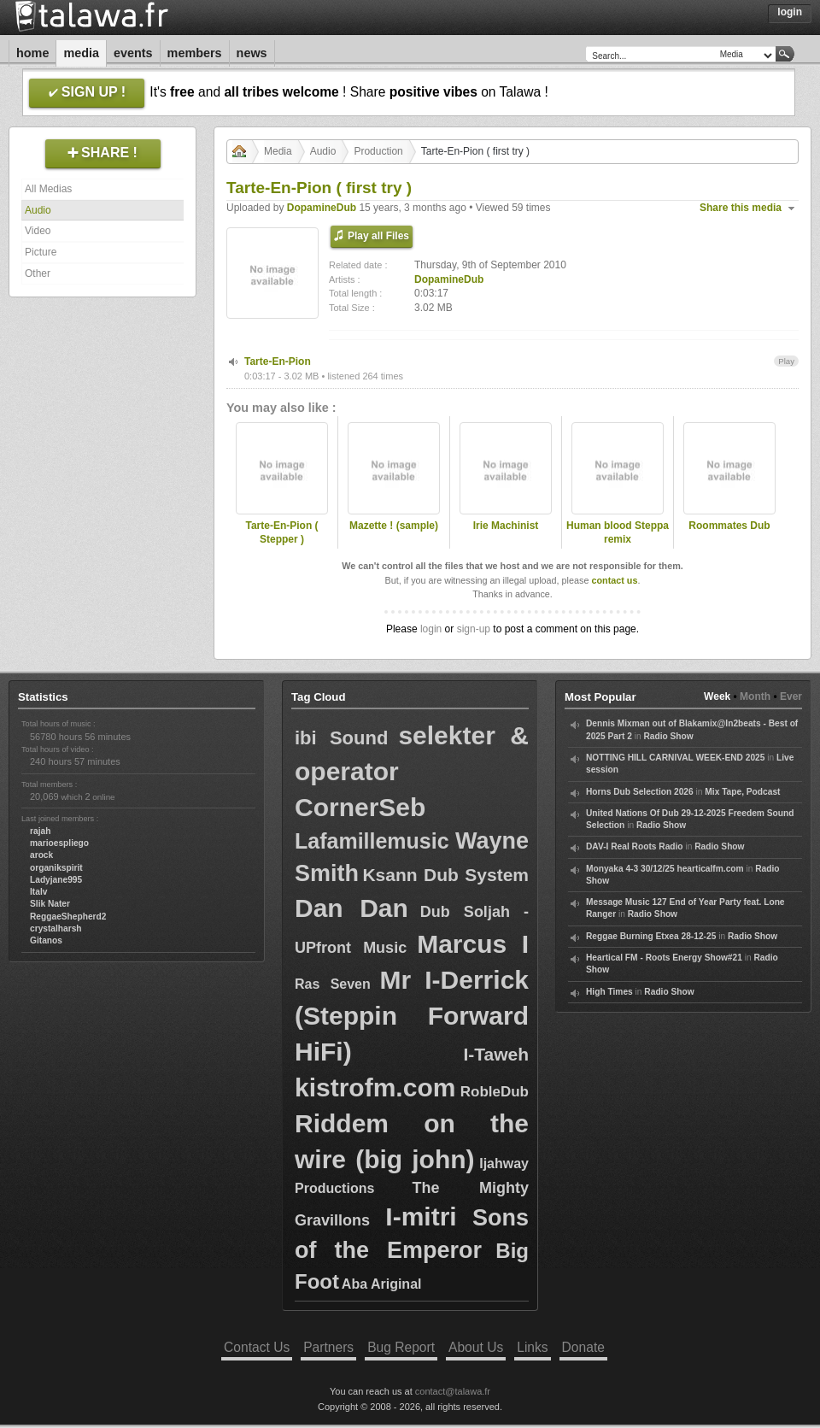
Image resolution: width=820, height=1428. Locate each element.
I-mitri (420, 1216)
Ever (791, 696)
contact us (614, 580)
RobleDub (494, 1092)
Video (37, 231)
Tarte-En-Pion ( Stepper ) (281, 533)
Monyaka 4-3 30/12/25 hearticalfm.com (665, 868)
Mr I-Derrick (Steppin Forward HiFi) (412, 1016)
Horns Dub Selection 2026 (640, 791)
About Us (475, 1347)
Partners (328, 1347)
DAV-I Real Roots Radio (634, 846)
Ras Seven (333, 984)
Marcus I (473, 944)
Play (786, 361)
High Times (609, 991)
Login (789, 12)
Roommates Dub (729, 526)
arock (41, 855)
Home (32, 53)
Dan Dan (351, 908)
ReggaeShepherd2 (68, 916)
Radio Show (668, 736)
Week (717, 696)
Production (378, 151)
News (252, 53)
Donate (583, 1347)
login (431, 629)
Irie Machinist (506, 526)
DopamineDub (321, 208)
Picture (40, 252)
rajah (40, 831)
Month (755, 696)
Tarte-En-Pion (277, 361)
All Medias (48, 189)
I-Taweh (496, 1054)
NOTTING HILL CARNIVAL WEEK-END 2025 (675, 757)
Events (133, 53)
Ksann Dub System (445, 874)
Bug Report (401, 1347)
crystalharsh (56, 928)
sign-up (473, 629)
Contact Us (257, 1347)
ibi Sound (341, 738)
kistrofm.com (375, 1087)
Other (37, 273)
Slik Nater (50, 903)
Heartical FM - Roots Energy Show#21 (664, 957)
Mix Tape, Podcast (742, 791)
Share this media (741, 208)
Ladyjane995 (56, 879)
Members (194, 53)
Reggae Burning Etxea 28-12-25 (651, 936)
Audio (38, 210)
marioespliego (59, 843)
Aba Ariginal (382, 1284)
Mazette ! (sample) (393, 526)
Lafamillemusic (372, 841)
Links (532, 1347)
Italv (38, 891)
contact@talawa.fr (452, 1391)
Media (81, 53)
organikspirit (56, 868)
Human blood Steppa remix (617, 533)
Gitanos (46, 940)
